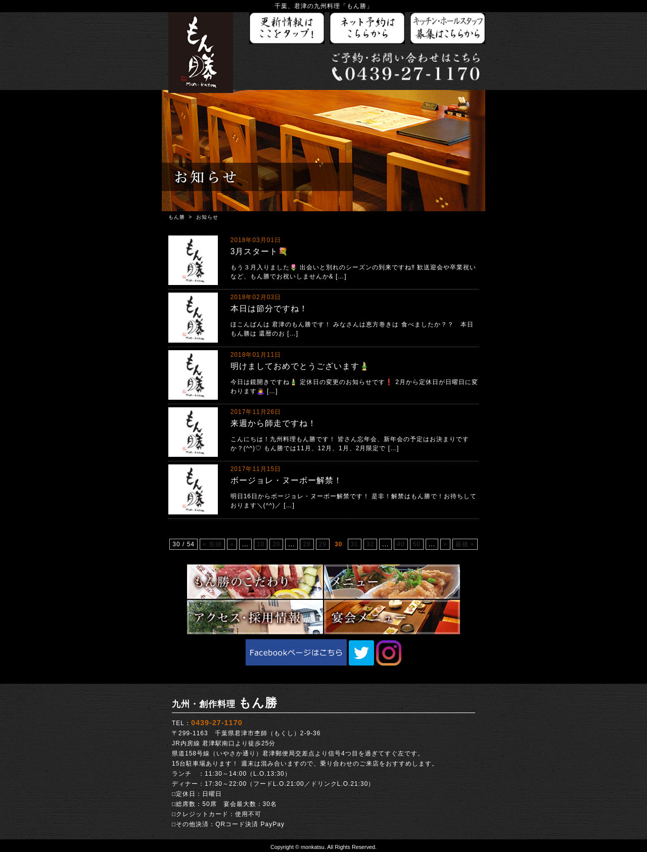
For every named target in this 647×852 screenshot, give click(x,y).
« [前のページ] (232, 544)
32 (370, 544)
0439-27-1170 (217, 723)
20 (276, 544)
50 (417, 544)
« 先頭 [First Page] (212, 544)
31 (354, 544)
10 (260, 544)
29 (323, 544)
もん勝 (176, 217)
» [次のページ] (445, 544)
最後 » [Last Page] (465, 544)
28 (306, 544)
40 (400, 544)
